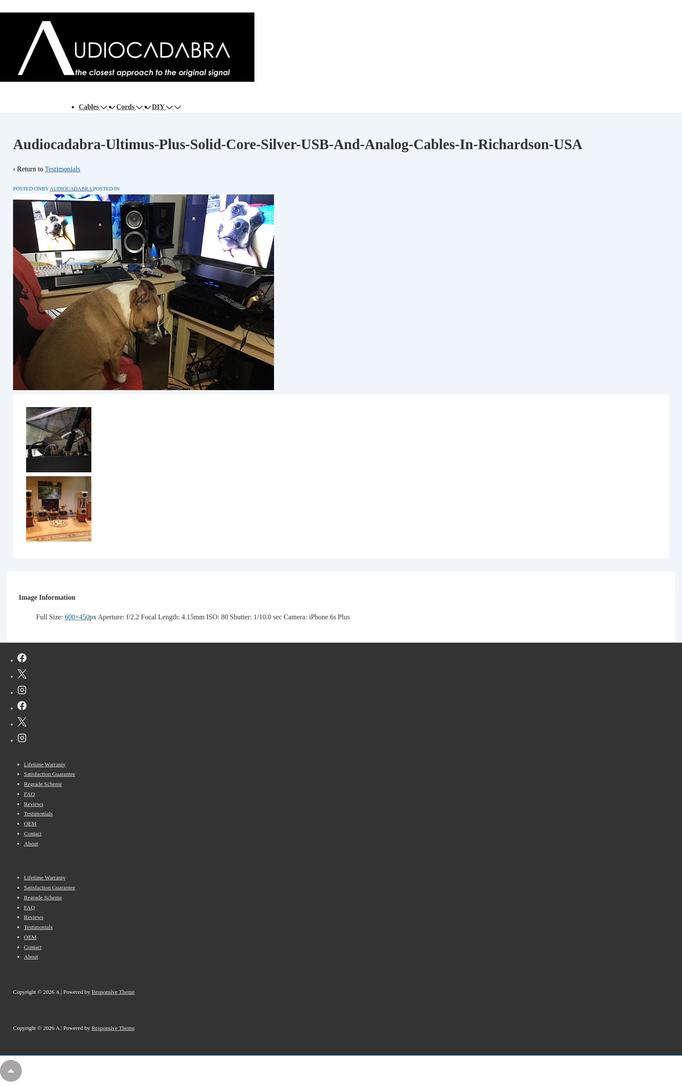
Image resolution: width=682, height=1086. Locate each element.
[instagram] (22, 691)
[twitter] (22, 675)
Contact (32, 833)
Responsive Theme (112, 992)
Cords (130, 106)
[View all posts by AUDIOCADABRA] (71, 189)
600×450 (77, 617)
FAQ (29, 794)
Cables (94, 106)
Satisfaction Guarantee (49, 774)
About (31, 843)
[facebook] (22, 659)
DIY (163, 106)
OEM (30, 823)
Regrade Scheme (43, 784)
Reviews (33, 804)
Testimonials (62, 169)
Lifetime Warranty (45, 764)
